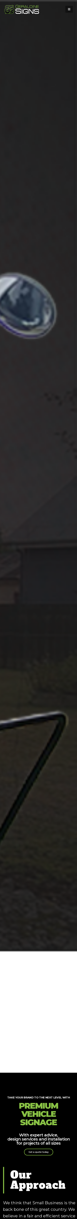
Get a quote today (39, 1152)
